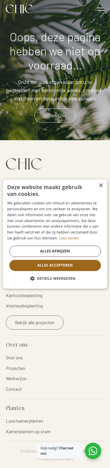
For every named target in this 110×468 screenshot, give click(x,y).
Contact (14, 389)
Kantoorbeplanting (24, 295)
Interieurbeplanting (24, 305)
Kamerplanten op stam (28, 431)
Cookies (29, 451)
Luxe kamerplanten (24, 421)
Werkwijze (16, 378)
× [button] (101, 185)
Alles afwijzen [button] (55, 251)
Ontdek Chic (55, 115)
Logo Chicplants (19, 8)
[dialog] (55, 234)
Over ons (14, 357)
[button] (55, 278)
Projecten (15, 368)
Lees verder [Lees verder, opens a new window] (69, 238)
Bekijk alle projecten (35, 322)
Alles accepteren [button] (55, 265)
